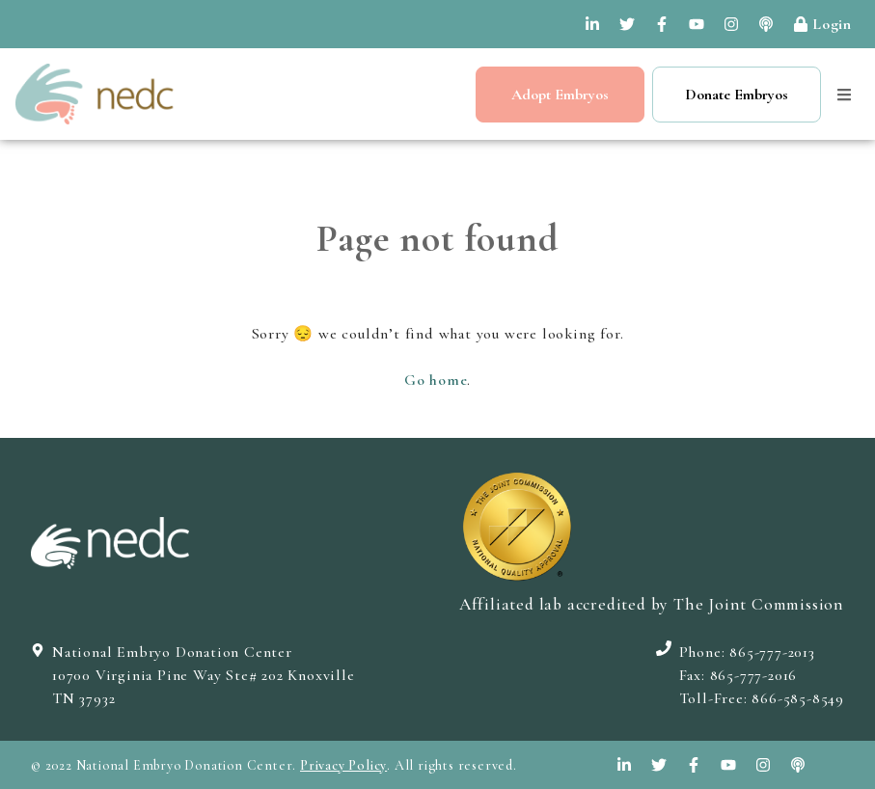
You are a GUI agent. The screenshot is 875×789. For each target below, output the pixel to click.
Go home (436, 380)
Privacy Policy (343, 765)
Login (822, 24)
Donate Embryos (736, 94)
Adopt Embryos (560, 94)
